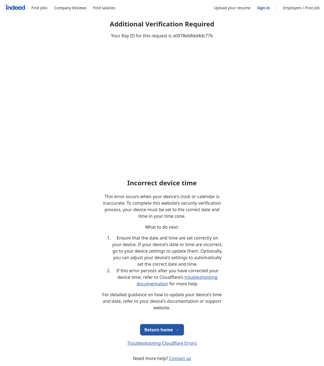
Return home (162, 329)
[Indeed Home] (14, 7)
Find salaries (104, 7)
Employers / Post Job (301, 7)
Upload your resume (232, 7)
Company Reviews (70, 7)
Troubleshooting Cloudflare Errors (162, 343)
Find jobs (39, 7)
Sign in (263, 7)
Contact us (180, 358)
